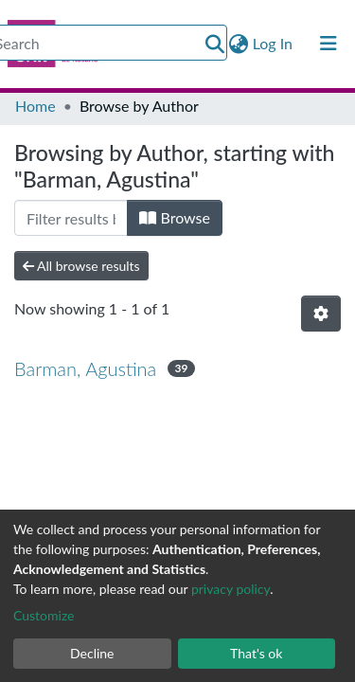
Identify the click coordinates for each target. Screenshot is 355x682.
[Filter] (71, 218)
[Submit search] (215, 43)
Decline (92, 653)
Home (35, 106)
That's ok (256, 653)
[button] (239, 43)
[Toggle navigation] (328, 44)
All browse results (81, 266)
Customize (44, 615)
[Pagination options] (321, 314)
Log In (273, 43)
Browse (174, 217)
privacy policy (230, 589)
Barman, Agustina (85, 368)
